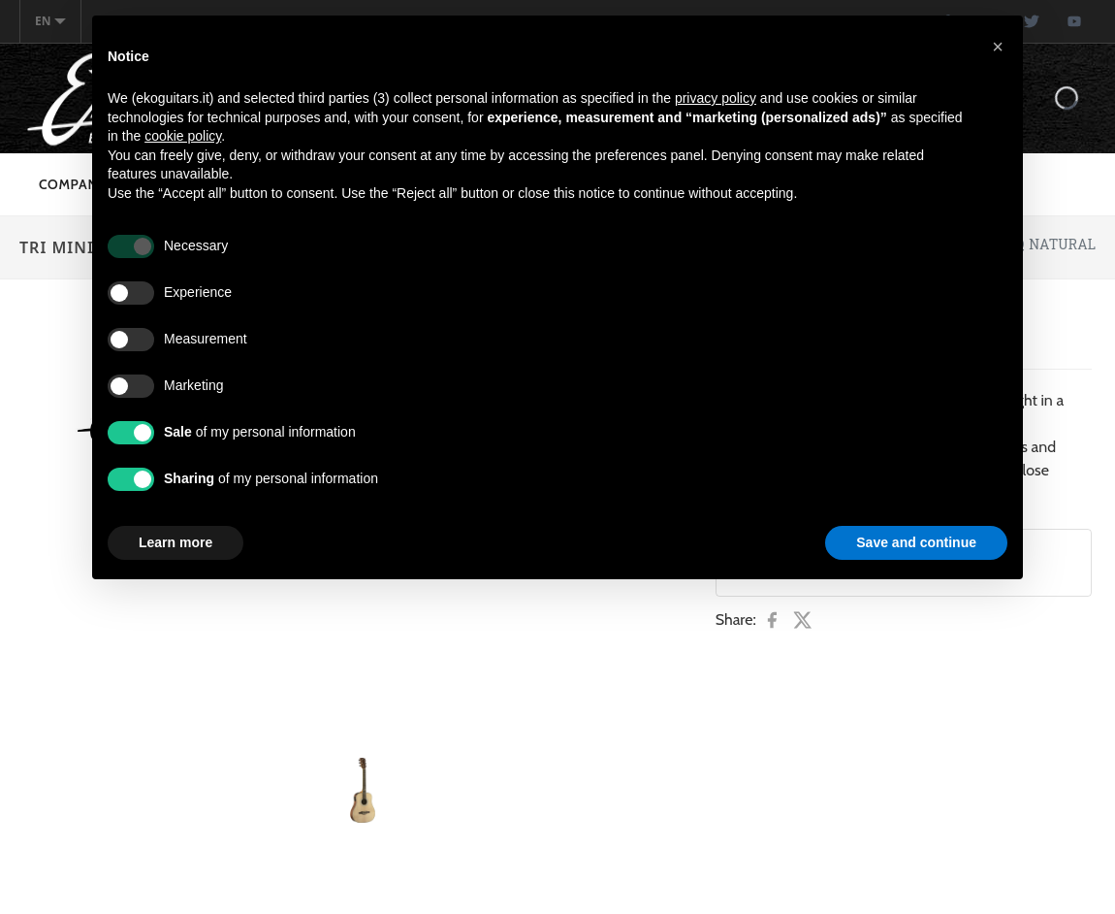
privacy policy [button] (715, 98)
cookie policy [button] (182, 136)
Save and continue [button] (916, 542)
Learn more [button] (175, 542)
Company (73, 184)
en (50, 21)
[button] (997, 46)
